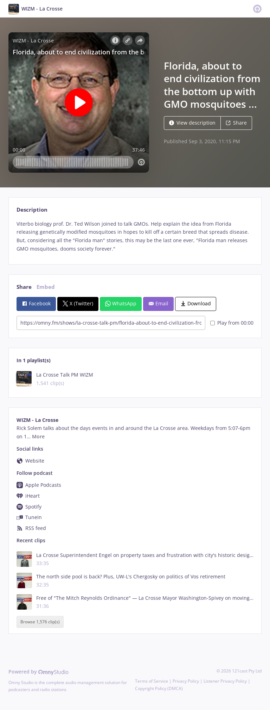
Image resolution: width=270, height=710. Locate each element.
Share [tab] (24, 287)
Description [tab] (32, 209)
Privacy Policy (186, 681)
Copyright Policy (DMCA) (159, 688)
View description (192, 122)
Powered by (38, 671)
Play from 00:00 (231, 322)
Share (236, 122)
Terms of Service (151, 681)
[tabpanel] (135, 236)
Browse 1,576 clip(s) (40, 622)
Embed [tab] (46, 287)
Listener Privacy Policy (225, 681)
